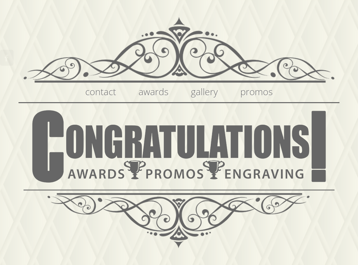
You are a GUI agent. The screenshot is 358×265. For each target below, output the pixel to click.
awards (154, 91)
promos (256, 91)
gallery (204, 91)
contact (100, 91)
